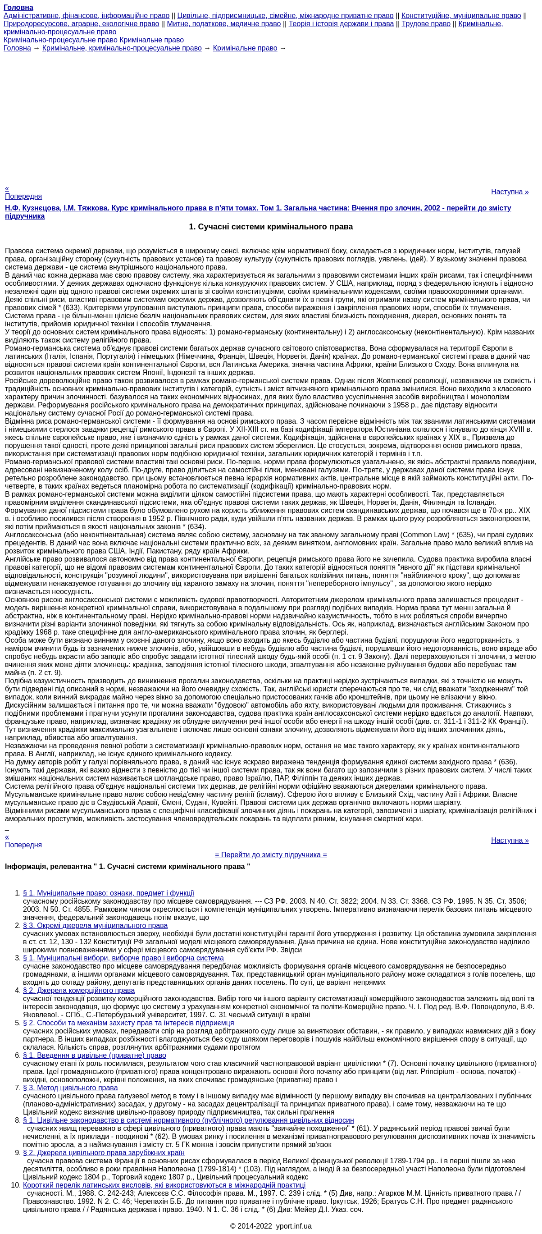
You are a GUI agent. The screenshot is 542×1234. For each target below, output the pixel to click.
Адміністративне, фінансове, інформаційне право (86, 15)
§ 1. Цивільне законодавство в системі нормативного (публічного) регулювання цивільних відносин (188, 1120)
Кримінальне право (151, 40)
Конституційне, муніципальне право (461, 15)
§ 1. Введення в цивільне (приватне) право (94, 1055)
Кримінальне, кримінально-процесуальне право (122, 48)
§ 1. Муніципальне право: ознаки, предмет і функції (108, 893)
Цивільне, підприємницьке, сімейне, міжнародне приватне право (286, 15)
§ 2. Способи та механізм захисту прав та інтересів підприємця (128, 1023)
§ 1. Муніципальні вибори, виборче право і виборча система (123, 958)
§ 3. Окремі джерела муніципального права (95, 925)
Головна (17, 48)
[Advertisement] (271, 115)
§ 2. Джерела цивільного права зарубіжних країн (104, 1152)
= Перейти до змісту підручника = (271, 855)
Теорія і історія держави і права (341, 23)
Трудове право (426, 23)
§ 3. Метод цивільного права (70, 1088)
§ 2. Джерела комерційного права (79, 990)
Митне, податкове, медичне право (224, 23)
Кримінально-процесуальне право (61, 40)
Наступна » (510, 192)
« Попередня (23, 192)
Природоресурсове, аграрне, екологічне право (81, 23)
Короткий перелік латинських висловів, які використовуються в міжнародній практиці (164, 1185)
